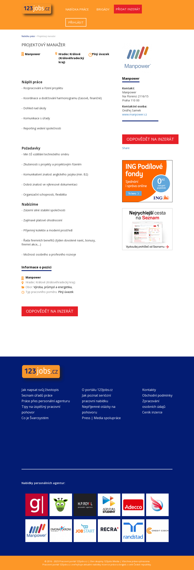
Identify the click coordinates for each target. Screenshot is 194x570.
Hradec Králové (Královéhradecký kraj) (71, 58)
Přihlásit (76, 22)
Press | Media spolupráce (101, 418)
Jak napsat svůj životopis (40, 390)
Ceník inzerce (152, 412)
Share (126, 148)
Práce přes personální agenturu (46, 401)
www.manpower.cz (134, 114)
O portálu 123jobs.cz (97, 390)
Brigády (102, 9)
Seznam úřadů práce (37, 395)
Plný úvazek (100, 54)
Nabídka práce (77, 9)
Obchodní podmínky (157, 395)
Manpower (32, 54)
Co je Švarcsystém (35, 418)
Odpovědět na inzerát (49, 311)
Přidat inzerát (128, 9)
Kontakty (149, 390)
